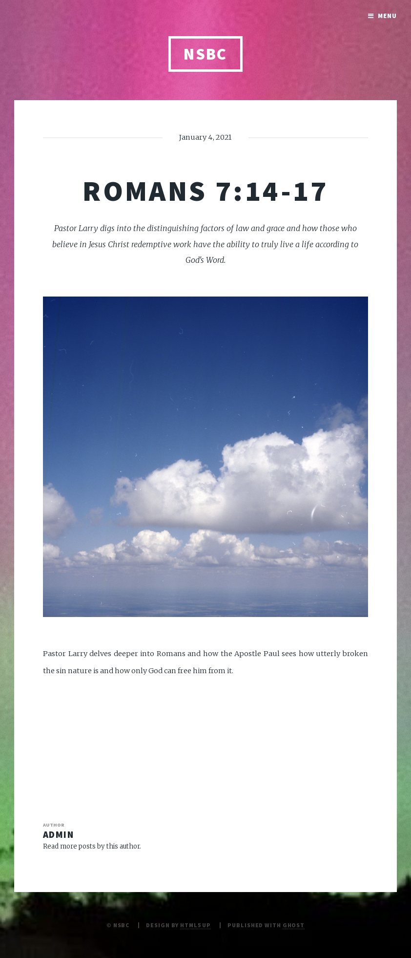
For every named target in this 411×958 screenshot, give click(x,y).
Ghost (294, 925)
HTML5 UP (195, 925)
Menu (387, 16)
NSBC (205, 54)
